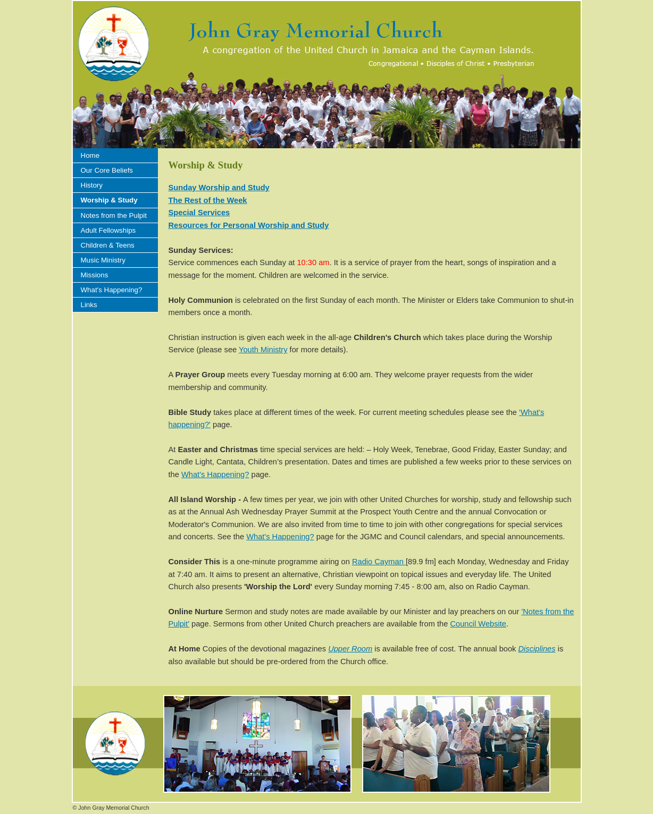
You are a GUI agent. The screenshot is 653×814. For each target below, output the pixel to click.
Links (89, 305)
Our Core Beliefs (107, 170)
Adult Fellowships (108, 230)
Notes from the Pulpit (114, 215)
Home (90, 155)
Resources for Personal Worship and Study (249, 225)
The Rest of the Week (208, 200)
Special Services (199, 212)
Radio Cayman (379, 561)
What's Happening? (112, 290)
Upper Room (350, 649)
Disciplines (537, 649)
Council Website (478, 624)
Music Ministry (103, 260)
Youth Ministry (263, 349)
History (92, 185)
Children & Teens (108, 245)
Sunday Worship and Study (219, 187)
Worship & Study (109, 200)
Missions (94, 275)
